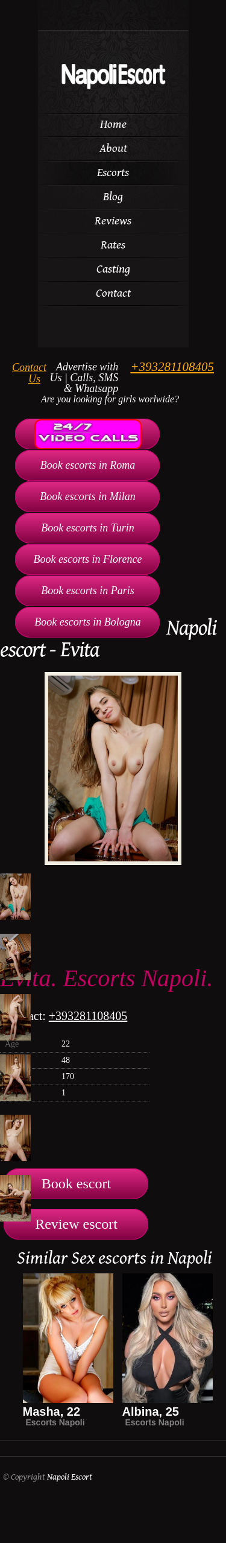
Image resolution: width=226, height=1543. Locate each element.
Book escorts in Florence (88, 559)
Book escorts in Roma (87, 465)
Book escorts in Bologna (87, 622)
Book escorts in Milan (87, 496)
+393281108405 (172, 367)
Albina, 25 (150, 1411)
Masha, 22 (52, 1411)
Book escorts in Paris (87, 591)
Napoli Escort (69, 1477)
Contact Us (29, 373)
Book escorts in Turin (87, 528)
